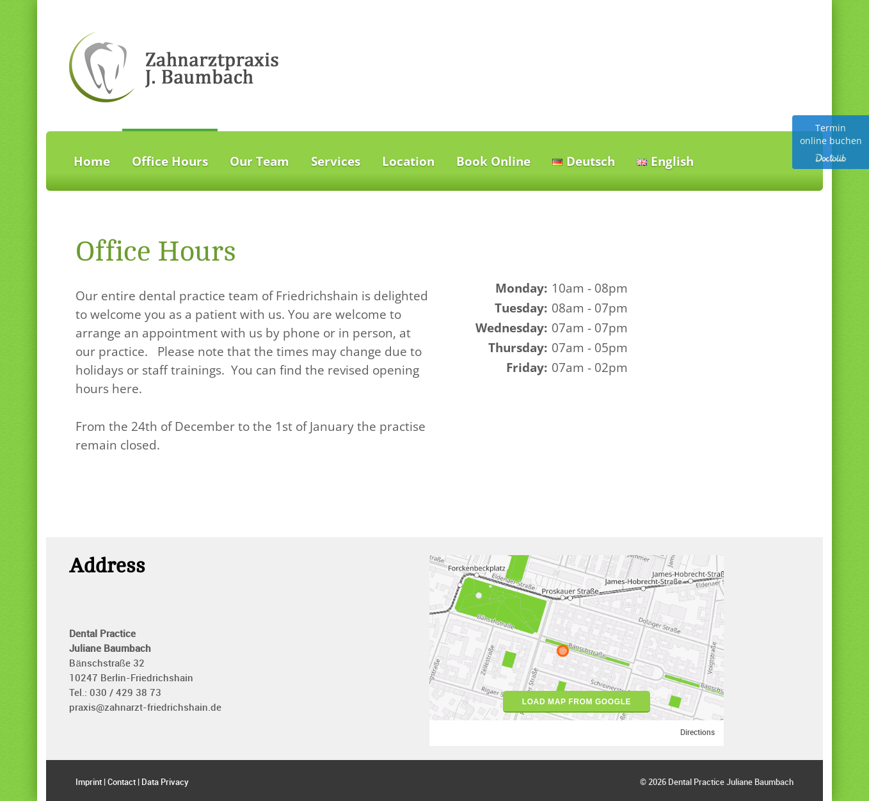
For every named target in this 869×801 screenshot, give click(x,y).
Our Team (259, 161)
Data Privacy (165, 782)
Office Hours (170, 161)
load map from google (576, 701)
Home (92, 161)
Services (335, 161)
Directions (697, 733)
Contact (122, 782)
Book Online (493, 161)
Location (408, 161)
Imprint (89, 782)
